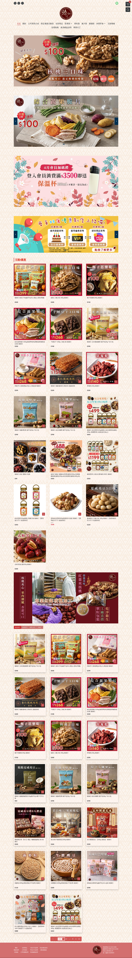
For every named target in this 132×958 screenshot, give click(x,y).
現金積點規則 (43, 947)
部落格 (16, 952)
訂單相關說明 (24, 952)
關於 (16, 947)
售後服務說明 (34, 952)
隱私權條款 (43, 950)
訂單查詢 (24, 950)
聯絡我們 (16, 950)
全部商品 (24, 947)
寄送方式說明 (34, 950)
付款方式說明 (34, 947)
